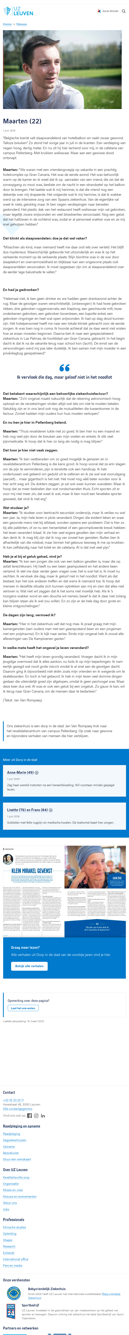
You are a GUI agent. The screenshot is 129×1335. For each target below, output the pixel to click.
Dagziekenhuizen (14, 1140)
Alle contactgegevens (17, 1108)
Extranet (8, 1252)
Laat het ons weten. (23, 1008)
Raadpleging (11, 1133)
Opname (9, 1146)
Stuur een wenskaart (17, 1159)
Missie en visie (13, 1190)
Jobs (6, 1209)
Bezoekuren (11, 1152)
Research (9, 1246)
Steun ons (10, 1202)
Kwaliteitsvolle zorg (16, 1177)
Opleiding (9, 1233)
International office (15, 1259)
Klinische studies (14, 1227)
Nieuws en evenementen (20, 1196)
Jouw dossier (110, 11)
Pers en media (12, 1265)
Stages (7, 1240)
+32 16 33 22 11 (13, 1100)
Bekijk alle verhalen (29, 966)
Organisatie (11, 1183)
